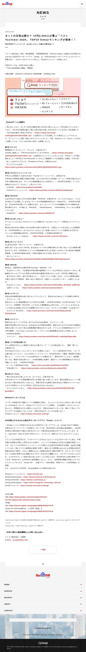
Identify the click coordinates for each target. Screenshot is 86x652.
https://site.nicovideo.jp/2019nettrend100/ (50, 365)
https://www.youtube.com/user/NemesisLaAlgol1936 (43, 368)
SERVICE (8, 591)
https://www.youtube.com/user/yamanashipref (42, 288)
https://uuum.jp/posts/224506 (29, 187)
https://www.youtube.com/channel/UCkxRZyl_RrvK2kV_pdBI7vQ (52, 285)
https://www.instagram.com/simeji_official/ (42, 482)
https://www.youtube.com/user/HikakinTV (37, 213)
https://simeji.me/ (35, 474)
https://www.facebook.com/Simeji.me (39, 477)
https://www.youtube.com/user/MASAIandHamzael (51, 190)
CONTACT (8, 610)
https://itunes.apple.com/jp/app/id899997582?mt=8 (31, 505)
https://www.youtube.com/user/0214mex (50, 236)
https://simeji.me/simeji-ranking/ (35, 414)
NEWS (7, 584)
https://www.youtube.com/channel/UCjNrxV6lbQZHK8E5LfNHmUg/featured (37, 259)
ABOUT (7, 604)
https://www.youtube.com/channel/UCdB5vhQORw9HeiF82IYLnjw (33, 167)
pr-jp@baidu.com (20, 540)
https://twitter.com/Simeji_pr (33, 480)
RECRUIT (8, 597)
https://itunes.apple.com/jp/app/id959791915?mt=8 (31, 511)
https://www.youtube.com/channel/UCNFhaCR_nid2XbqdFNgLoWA (47, 336)
